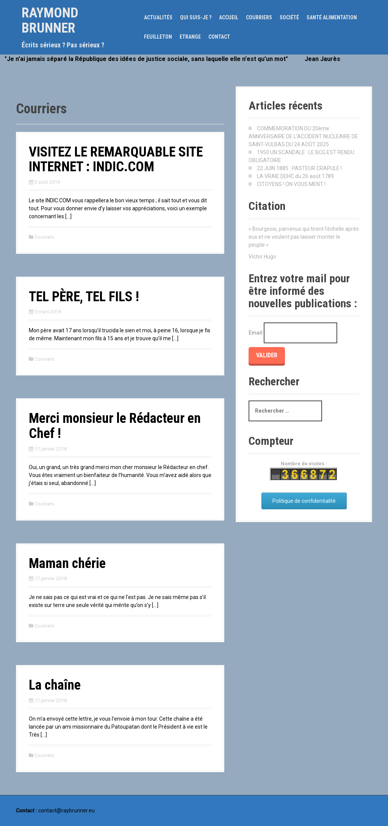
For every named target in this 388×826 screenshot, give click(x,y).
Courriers (259, 17)
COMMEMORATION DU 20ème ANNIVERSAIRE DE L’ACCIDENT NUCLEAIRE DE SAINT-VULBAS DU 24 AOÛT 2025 (303, 136)
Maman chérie (67, 563)
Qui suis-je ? (195, 17)
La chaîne (55, 685)
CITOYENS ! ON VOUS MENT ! (291, 184)
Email (256, 333)
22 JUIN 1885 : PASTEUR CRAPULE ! (299, 168)
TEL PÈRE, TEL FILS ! (84, 297)
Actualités (158, 17)
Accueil (228, 17)
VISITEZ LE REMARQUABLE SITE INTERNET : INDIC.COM (116, 159)
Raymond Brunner (50, 20)
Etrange (190, 37)
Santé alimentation (332, 17)
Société (289, 17)
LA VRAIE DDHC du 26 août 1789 (295, 176)
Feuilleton (158, 37)
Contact (219, 37)
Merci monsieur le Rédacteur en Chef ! (115, 425)
